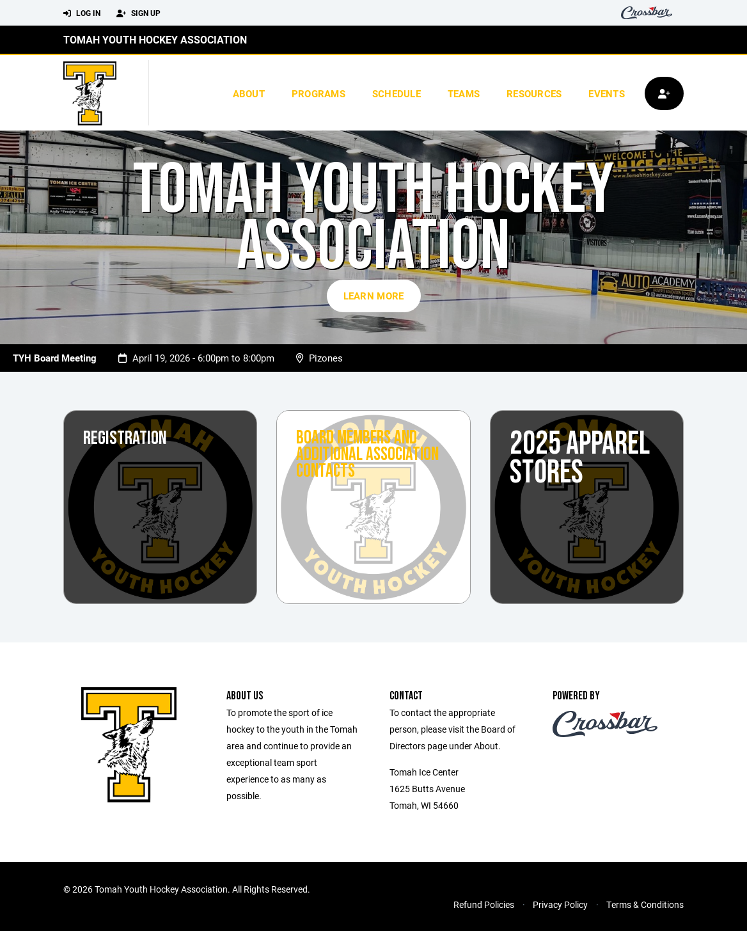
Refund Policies (483, 904)
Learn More (373, 295)
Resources (534, 93)
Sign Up (138, 13)
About (249, 93)
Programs (318, 93)
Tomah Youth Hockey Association (155, 39)
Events (606, 93)
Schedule (396, 93)
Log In (81, 13)
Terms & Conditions (645, 904)
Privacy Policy (560, 904)
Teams (464, 93)
